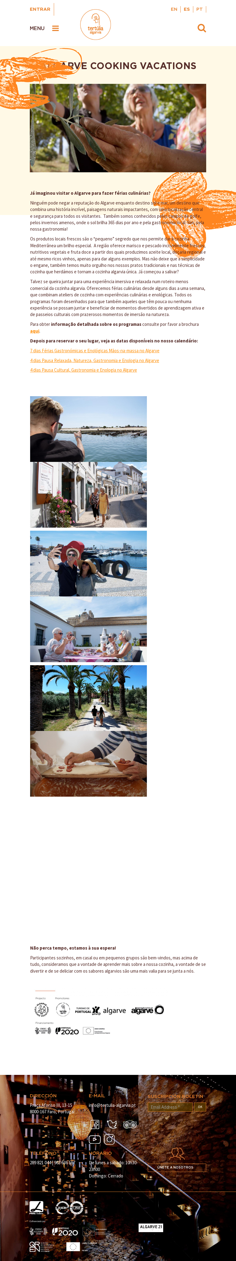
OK (200, 1107)
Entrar (40, 9)
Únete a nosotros (175, 1167)
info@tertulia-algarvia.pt (112, 1105)
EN (174, 9)
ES (187, 9)
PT (199, 9)
